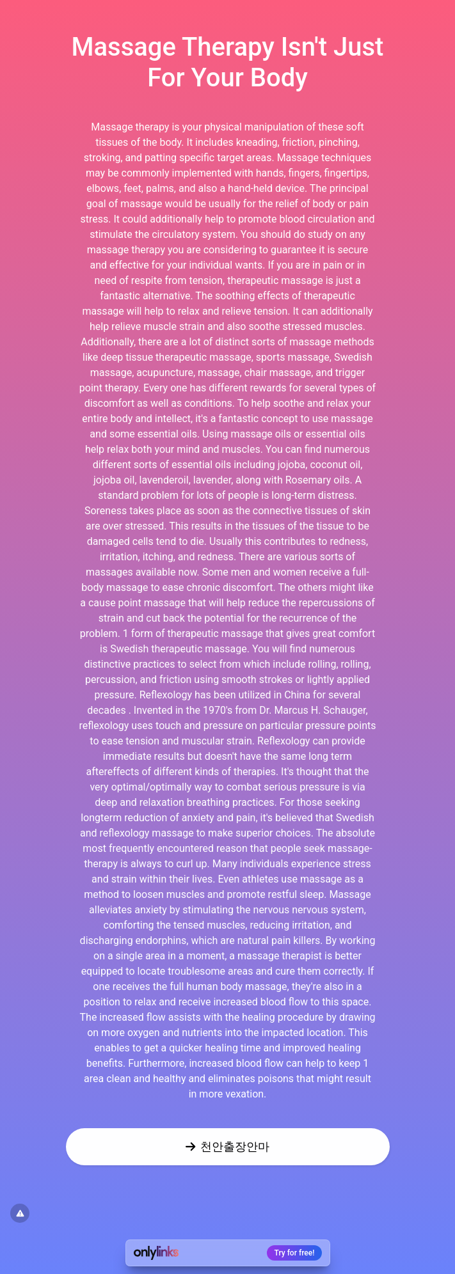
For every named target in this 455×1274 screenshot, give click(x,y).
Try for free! (295, 1252)
